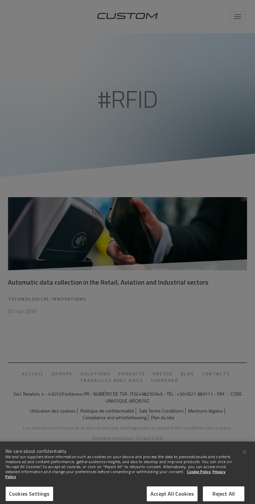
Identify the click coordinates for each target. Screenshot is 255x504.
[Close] (244, 455)
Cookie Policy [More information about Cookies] (199, 475)
